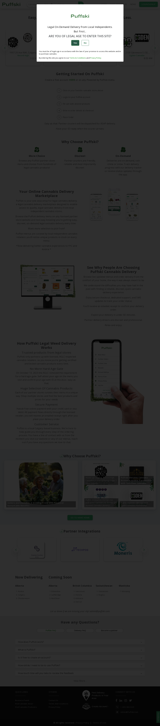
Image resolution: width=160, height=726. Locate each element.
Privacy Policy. (96, 58)
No (85, 42)
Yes (75, 42)
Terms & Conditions (78, 58)
